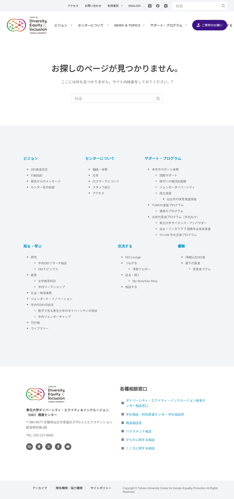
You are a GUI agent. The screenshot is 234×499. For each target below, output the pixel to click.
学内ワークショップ (51, 287)
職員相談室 (134, 422)
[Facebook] (158, 6)
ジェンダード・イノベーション (51, 298)
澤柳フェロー (141, 269)
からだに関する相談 (140, 439)
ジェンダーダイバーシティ (177, 187)
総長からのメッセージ (46, 181)
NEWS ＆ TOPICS (130, 25)
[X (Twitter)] (150, 6)
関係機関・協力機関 (69, 488)
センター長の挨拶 (43, 187)
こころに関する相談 (140, 448)
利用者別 (116, 5)
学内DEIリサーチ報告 (53, 263)
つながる (131, 263)
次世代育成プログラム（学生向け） (175, 217)
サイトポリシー (100, 488)
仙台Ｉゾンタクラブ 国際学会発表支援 (185, 229)
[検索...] (195, 6)
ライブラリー (40, 328)
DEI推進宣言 (39, 169)
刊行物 (35, 322)
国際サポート (168, 175)
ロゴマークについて (106, 181)
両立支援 (165, 193)
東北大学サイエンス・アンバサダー (183, 223)
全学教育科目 (47, 281)
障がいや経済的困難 (173, 181)
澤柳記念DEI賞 (195, 257)
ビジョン (64, 25)
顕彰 (181, 246)
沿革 (95, 175)
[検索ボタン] (223, 6)
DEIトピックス (48, 269)
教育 (34, 275)
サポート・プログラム (169, 25)
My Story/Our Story (145, 281)
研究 (34, 257)
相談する (131, 287)
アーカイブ (40, 488)
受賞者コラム (202, 269)
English (134, 6)
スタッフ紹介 (101, 187)
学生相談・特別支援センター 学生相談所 (155, 414)
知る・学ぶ (32, 246)
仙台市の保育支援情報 (182, 199)
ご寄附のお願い (210, 25)
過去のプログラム (171, 211)
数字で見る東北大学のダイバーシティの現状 (67, 310)
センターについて (94, 25)
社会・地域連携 (41, 293)
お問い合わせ (93, 6)
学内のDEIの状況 (42, 304)
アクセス (73, 6)
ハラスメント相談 (139, 431)
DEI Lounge (133, 257)
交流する (125, 246)
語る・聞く (132, 275)
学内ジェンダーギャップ (54, 316)
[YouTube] (166, 6)
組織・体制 (100, 169)
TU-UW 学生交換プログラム (178, 234)
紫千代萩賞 (192, 263)
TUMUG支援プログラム (168, 205)
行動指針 (37, 175)
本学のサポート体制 (165, 169)
